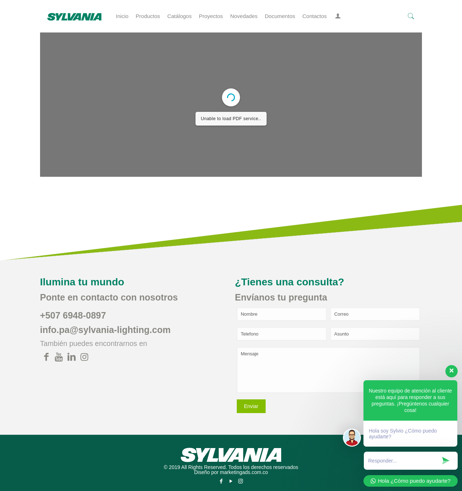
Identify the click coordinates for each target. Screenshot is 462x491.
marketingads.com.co (244, 472)
